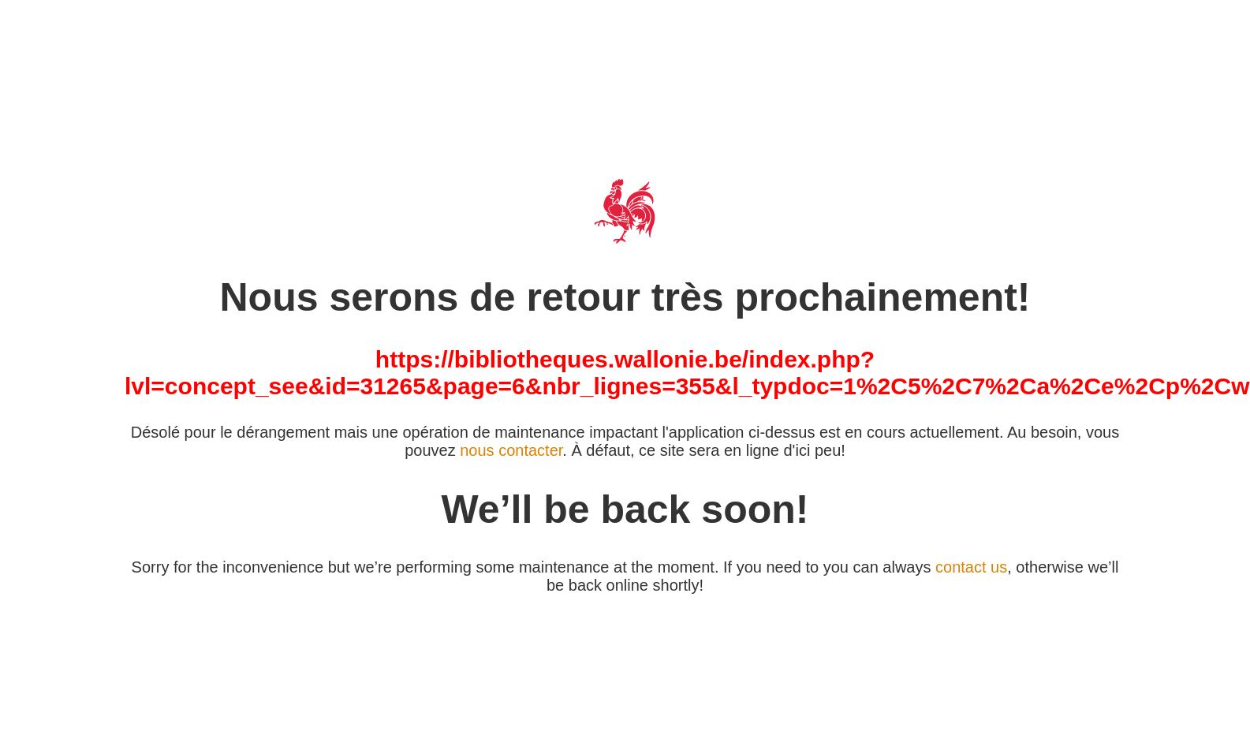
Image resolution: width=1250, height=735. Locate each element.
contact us (971, 567)
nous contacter (511, 450)
